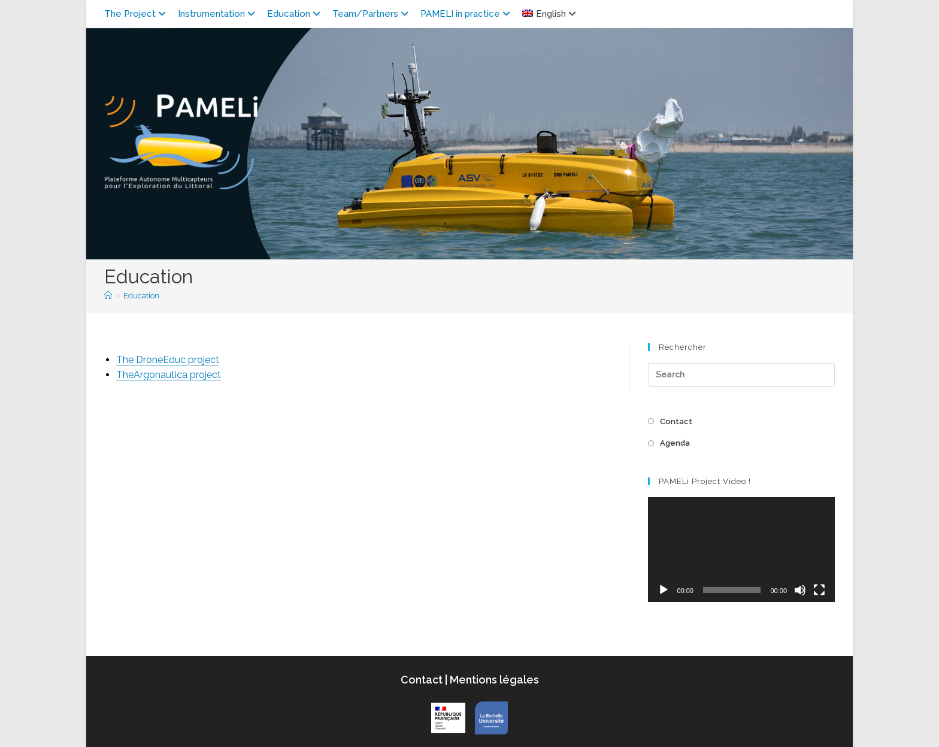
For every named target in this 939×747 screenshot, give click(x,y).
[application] (741, 549)
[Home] (108, 295)
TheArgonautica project (168, 374)
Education (295, 13)
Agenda (675, 442)
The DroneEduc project (167, 359)
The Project (136, 13)
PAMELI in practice (466, 13)
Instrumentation (218, 13)
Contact (676, 421)
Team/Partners (371, 13)
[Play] (664, 590)
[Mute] (800, 590)
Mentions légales (493, 679)
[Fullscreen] (819, 590)
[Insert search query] (741, 375)
